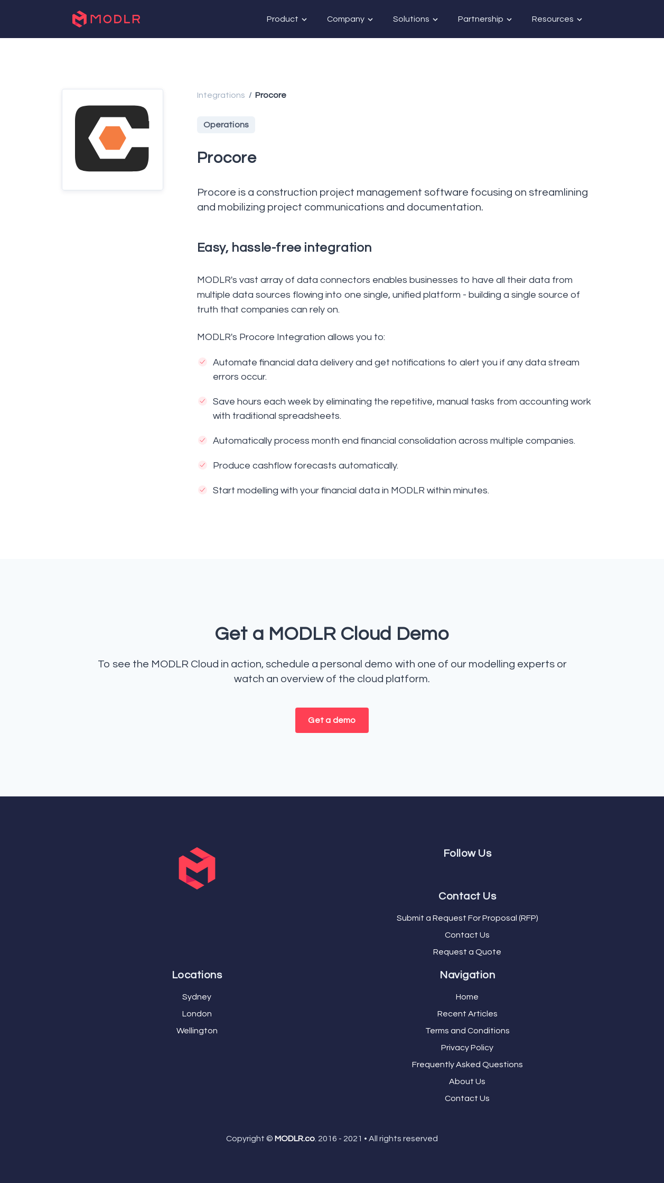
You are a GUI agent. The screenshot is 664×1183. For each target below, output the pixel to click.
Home (467, 997)
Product (287, 19)
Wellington (197, 1030)
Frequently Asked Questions (467, 1064)
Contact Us (467, 935)
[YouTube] (469, 873)
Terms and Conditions (467, 1030)
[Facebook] (461, 873)
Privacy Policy (467, 1047)
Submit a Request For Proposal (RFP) (467, 918)
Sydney (196, 997)
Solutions (416, 19)
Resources (558, 19)
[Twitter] (465, 873)
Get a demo (332, 720)
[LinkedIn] (474, 873)
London (197, 1014)
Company (351, 19)
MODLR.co (295, 1138)
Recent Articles (467, 1014)
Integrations (221, 95)
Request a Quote (467, 952)
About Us (467, 1081)
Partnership (485, 19)
